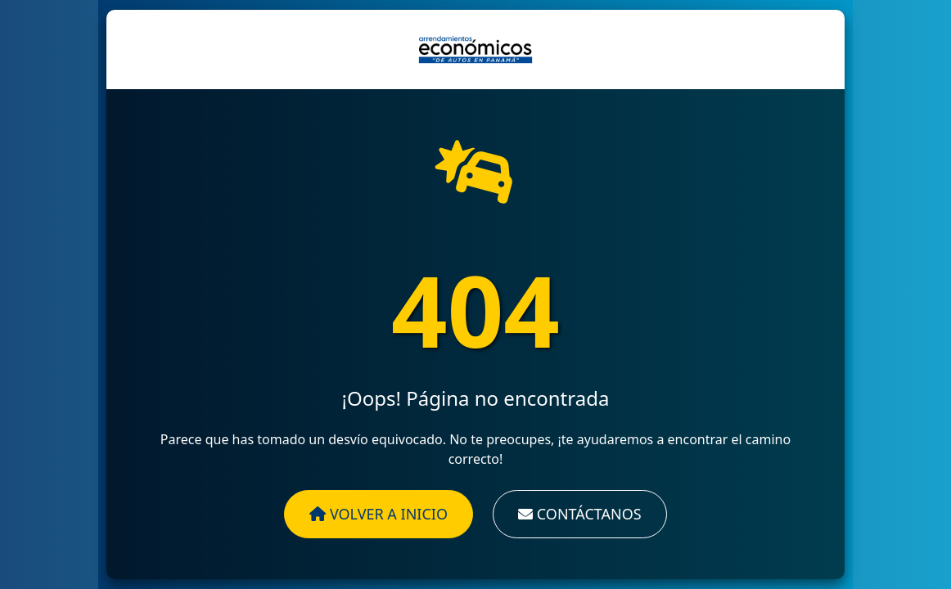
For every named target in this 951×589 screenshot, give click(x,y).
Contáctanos (580, 514)
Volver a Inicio (378, 514)
